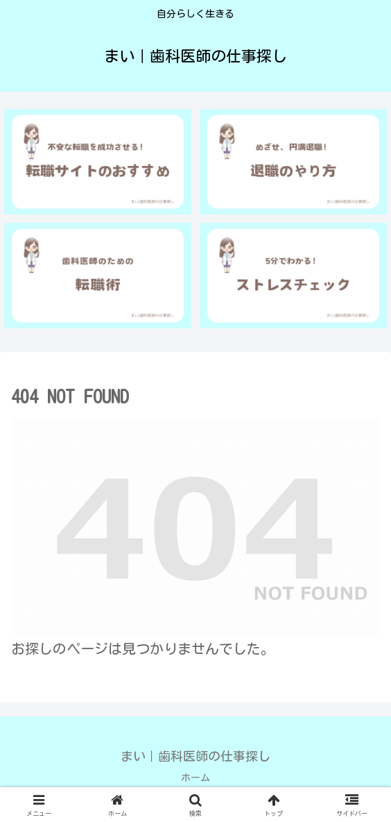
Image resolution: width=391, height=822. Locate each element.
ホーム (195, 777)
